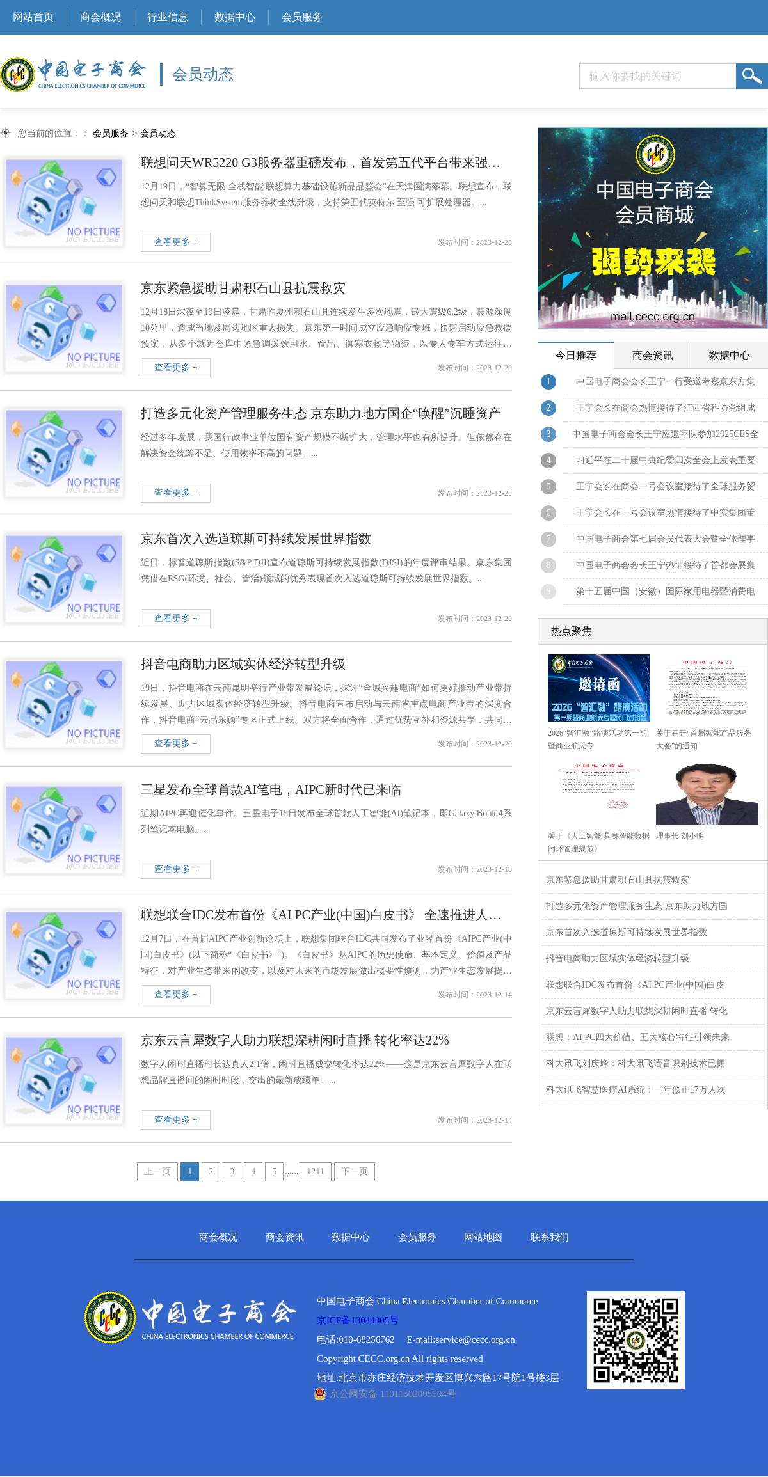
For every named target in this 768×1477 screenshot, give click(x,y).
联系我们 (550, 1238)
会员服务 (302, 17)
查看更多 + (175, 243)
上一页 (157, 1172)
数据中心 (234, 17)
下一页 (354, 1172)
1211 (315, 1172)
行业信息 (167, 17)
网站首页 (33, 17)
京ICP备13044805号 (358, 1321)
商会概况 (100, 17)
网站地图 (483, 1238)
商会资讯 (285, 1238)
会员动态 (158, 134)
